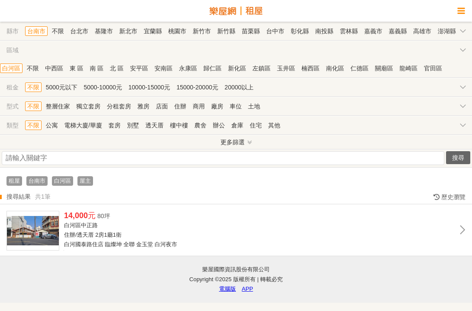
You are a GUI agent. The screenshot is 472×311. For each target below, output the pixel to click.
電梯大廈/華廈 (83, 125)
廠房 (217, 106)
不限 (58, 31)
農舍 (200, 125)
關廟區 (384, 68)
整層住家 (58, 106)
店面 (162, 106)
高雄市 (422, 31)
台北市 (79, 31)
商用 (199, 106)
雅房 (144, 106)
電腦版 (227, 289)
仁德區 (359, 68)
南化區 (335, 68)
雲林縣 (349, 31)
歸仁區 (212, 68)
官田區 (433, 68)
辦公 (219, 125)
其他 (274, 125)
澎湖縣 (447, 31)
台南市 (36, 31)
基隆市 (104, 31)
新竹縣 (226, 31)
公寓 (52, 125)
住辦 (180, 106)
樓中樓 (179, 125)
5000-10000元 (102, 87)
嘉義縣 (398, 31)
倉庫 (237, 125)
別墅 (133, 125)
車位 (236, 106)
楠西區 (311, 68)
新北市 (128, 31)
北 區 (117, 68)
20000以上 (239, 87)
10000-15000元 (149, 87)
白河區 (11, 68)
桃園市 (177, 31)
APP (247, 289)
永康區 (188, 68)
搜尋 (458, 157)
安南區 (163, 68)
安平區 (139, 68)
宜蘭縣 (153, 31)
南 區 (96, 68)
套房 (115, 125)
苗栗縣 (251, 31)
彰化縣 (300, 31)
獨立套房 (88, 106)
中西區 (54, 68)
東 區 (76, 68)
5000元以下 (61, 87)
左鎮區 (262, 68)
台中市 (275, 31)
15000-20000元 (197, 87)
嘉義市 (373, 31)
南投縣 (324, 31)
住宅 (256, 125)
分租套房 (119, 106)
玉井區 (286, 68)
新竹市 (202, 31)
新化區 (237, 68)
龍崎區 (408, 68)
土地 (254, 106)
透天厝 (154, 125)
